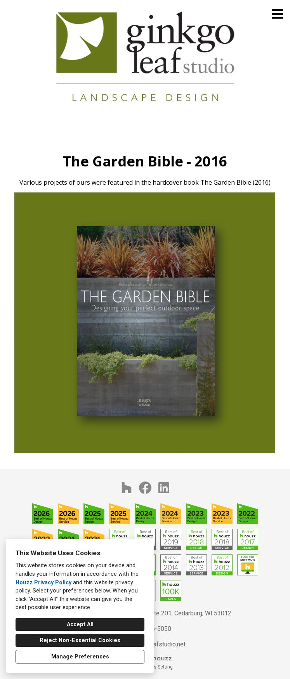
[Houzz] (126, 488)
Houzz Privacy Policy (43, 582)
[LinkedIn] (164, 488)
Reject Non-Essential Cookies (80, 640)
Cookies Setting (156, 667)
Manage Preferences (80, 656)
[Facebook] (145, 488)
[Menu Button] (277, 14)
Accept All (80, 624)
